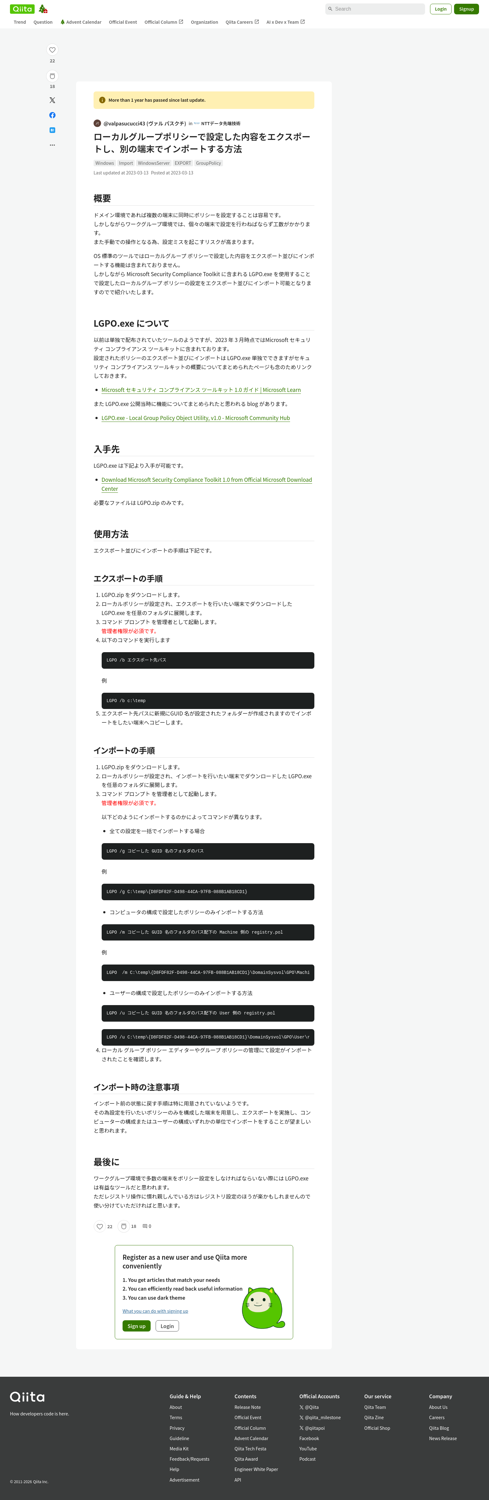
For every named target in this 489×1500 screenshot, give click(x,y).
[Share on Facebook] (52, 115)
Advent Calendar (81, 22)
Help (174, 1469)
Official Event (123, 22)
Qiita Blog (439, 1428)
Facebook (309, 1438)
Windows (104, 163)
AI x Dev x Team (286, 22)
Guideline (179, 1438)
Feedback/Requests (190, 1459)
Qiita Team (375, 1407)
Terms (176, 1417)
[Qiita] (22, 9)
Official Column (164, 22)
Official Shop (377, 1428)
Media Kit (179, 1448)
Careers (436, 1417)
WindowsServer (154, 163)
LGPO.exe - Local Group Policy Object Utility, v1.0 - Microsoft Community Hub (196, 418)
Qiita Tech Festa (250, 1448)
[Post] (52, 100)
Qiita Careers (242, 22)
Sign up (137, 1326)
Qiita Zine (374, 1417)
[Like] (52, 49)
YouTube (308, 1448)
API (238, 1480)
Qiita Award (246, 1459)
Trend (20, 22)
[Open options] (52, 145)
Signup (466, 9)
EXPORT (183, 163)
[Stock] (52, 76)
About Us (438, 1407)
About (176, 1407)
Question (42, 22)
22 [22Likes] (52, 60)
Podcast (307, 1459)
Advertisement (185, 1480)
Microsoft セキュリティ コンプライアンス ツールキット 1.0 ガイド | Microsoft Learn (201, 389)
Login (441, 9)
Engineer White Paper (256, 1469)
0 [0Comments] (147, 1226)
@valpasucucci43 (140, 123)
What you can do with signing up (155, 1311)
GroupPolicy (208, 163)
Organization (204, 22)
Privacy (177, 1428)
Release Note (248, 1407)
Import (126, 163)
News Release (443, 1438)
